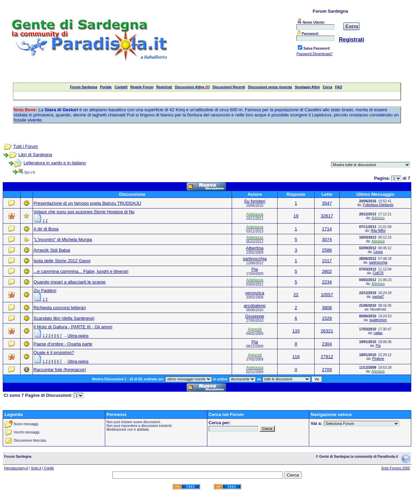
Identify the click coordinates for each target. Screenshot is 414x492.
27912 (327, 356)
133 (296, 330)
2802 (327, 271)
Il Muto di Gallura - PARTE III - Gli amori (73, 326)
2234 (327, 282)
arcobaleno (255, 305)
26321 (327, 330)
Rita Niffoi (378, 230)
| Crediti (48, 468)
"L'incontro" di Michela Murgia (63, 239)
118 (296, 356)
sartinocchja (255, 258)
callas (378, 333)
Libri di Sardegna (35, 154)
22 (295, 294)
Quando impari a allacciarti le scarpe (70, 282)
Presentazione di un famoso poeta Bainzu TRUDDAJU (87, 203)
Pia (255, 269)
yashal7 (378, 297)
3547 (327, 203)
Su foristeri (254, 201)
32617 (327, 215)
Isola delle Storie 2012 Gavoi (62, 260)
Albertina (255, 248)
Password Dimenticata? (314, 54)
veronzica (254, 292)
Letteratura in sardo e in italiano (55, 162)
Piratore (378, 359)
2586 (327, 250)
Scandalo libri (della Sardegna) (64, 318)
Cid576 (378, 273)
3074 (327, 239)
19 (295, 215)
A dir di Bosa (46, 228)
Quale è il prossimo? (54, 352)
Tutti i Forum (25, 146)
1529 (327, 318)
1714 (327, 228)
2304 (327, 343)
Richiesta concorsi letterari (60, 307)
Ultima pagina (78, 336)
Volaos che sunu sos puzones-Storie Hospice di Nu (84, 211)
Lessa (378, 252)
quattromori (378, 320)
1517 (327, 260)
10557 (327, 294)
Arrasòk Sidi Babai (52, 250)
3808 (327, 307)
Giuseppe (254, 316)
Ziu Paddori (45, 290)
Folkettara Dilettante (378, 205)
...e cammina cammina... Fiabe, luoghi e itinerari (81, 271)
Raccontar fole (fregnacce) (60, 369)
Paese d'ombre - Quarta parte (63, 343)
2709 (327, 369)
